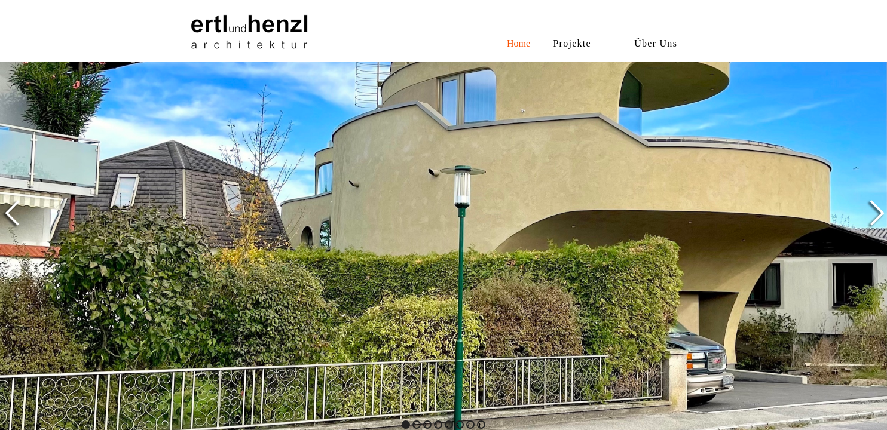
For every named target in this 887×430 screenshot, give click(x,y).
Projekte (572, 43)
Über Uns (655, 43)
